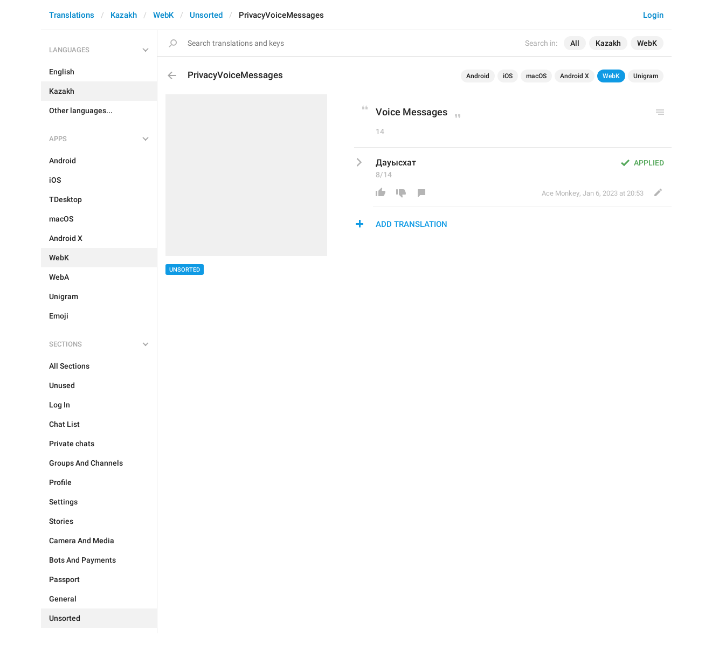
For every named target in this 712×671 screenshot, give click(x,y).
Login (653, 15)
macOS (536, 76)
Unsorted (206, 15)
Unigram (645, 76)
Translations (71, 15)
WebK (163, 15)
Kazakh (123, 15)
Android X (574, 76)
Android (477, 76)
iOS (508, 76)
